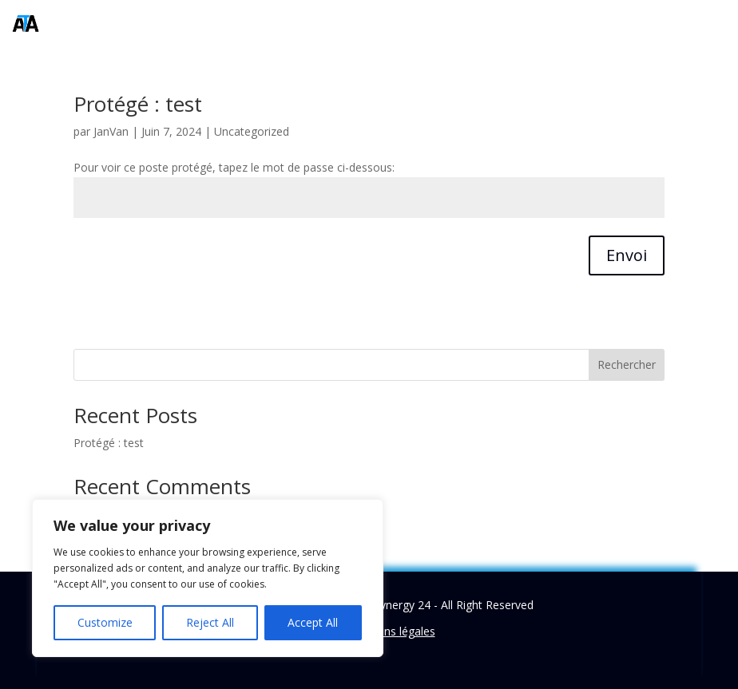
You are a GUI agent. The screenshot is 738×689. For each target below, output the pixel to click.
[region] (207, 578)
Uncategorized (251, 131)
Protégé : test (137, 103)
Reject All (210, 622)
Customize (105, 622)
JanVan (111, 131)
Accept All (313, 622)
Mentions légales (391, 631)
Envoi (626, 255)
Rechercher (626, 364)
